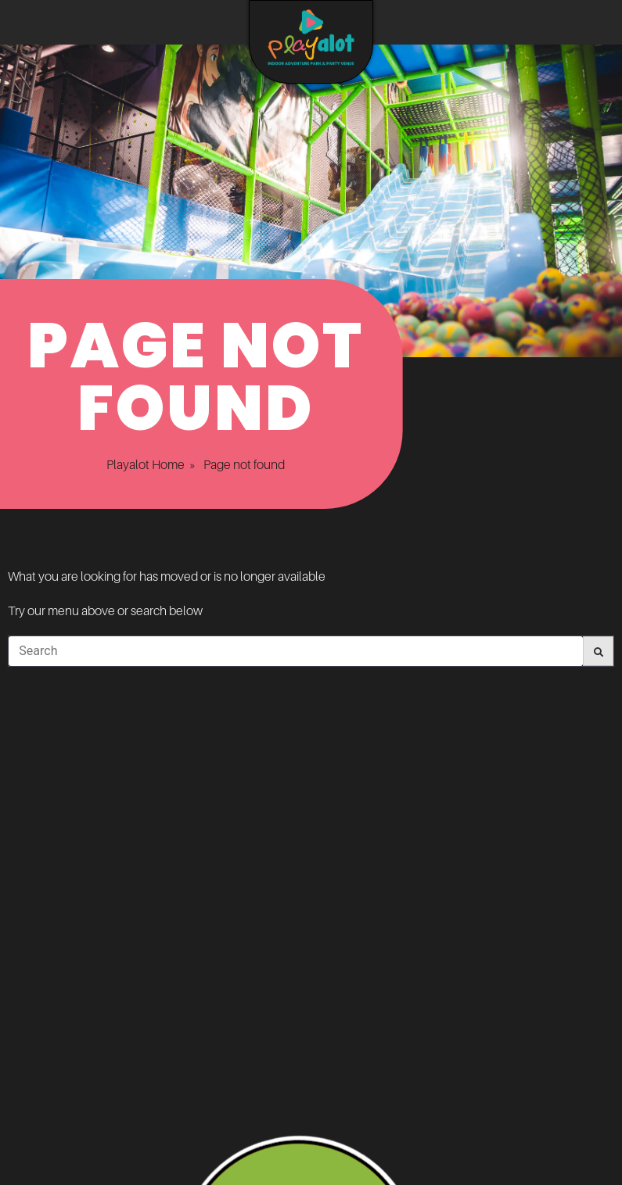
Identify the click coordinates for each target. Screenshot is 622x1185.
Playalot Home (130, 464)
